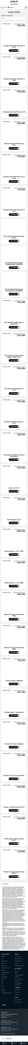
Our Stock (17, 956)
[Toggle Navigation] (26, 7)
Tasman (3, 990)
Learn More (13, 50)
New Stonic (4, 961)
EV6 (2, 986)
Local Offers (18, 961)
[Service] (14, 1043)
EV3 (2, 981)
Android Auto (6, 923)
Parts (16, 973)
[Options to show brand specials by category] (14, 18)
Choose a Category (14, 17)
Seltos (3, 963)
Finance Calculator (19, 965)
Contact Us (18, 990)
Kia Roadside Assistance (18, 984)
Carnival (3, 974)
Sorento (3, 970)
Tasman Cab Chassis (6, 993)
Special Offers (18, 958)
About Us (17, 992)
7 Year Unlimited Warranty (19, 976)
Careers (17, 994)
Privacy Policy (18, 999)
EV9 (2, 988)
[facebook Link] (2, 1005)
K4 (2, 958)
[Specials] (23, 1043)
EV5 (2, 983)
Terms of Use (18, 1002)
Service (16, 970)
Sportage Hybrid (5, 967)
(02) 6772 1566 (7, 1016)
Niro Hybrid (4, 977)
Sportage (3, 965)
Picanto (3, 956)
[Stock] (4, 1043)
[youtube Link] (5, 1005)
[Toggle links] (6, 1039)
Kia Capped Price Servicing (19, 980)
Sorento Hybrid (5, 972)
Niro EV (3, 979)
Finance (17, 963)
